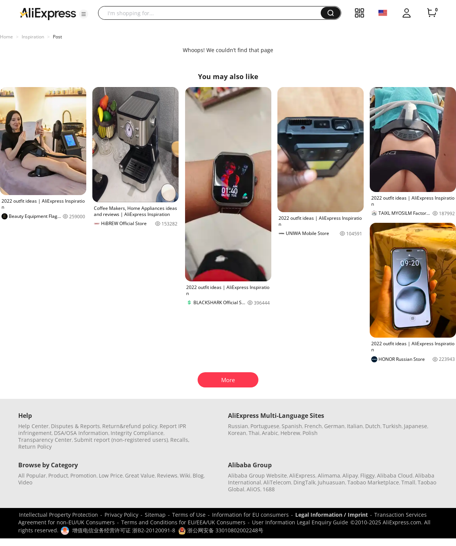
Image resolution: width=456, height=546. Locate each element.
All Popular (32, 475)
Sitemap (155, 514)
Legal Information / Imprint (331, 514)
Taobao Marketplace (373, 482)
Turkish (392, 426)
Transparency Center (45, 439)
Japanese (415, 426)
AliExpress (302, 475)
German (334, 426)
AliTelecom (277, 482)
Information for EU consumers (250, 514)
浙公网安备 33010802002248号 (220, 530)
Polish (310, 432)
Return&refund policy (129, 426)
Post (57, 36)
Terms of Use (189, 514)
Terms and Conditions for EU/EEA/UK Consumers (183, 522)
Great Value (140, 475)
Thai (254, 432)
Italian (355, 426)
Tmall (408, 482)
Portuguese (264, 426)
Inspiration (33, 36)
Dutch (372, 426)
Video (25, 482)
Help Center (33, 426)
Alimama (329, 475)
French (313, 426)
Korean (237, 432)
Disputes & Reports (75, 426)
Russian (238, 426)
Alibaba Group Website (257, 475)
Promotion (83, 475)
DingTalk (304, 482)
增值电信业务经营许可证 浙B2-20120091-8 (123, 530)
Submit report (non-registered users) (121, 439)
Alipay (350, 475)
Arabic (270, 432)
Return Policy (35, 446)
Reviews (167, 475)
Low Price (111, 475)
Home (6, 36)
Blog (198, 475)
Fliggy (367, 475)
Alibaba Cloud (395, 475)
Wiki (185, 475)
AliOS (253, 489)
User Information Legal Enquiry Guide (300, 522)
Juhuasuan (331, 482)
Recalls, (180, 439)
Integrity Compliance (137, 432)
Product (58, 475)
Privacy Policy (121, 514)
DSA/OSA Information (81, 432)
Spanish (292, 426)
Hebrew (290, 432)
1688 (269, 489)
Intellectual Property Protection (58, 514)
